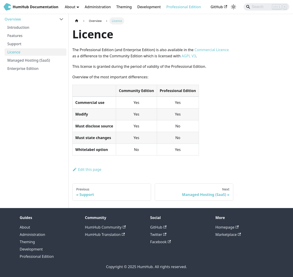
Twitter (158, 234)
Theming (124, 6)
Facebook (160, 241)
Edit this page (86, 169)
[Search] (266, 7)
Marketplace (228, 234)
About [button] (70, 6)
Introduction (18, 27)
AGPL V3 (189, 55)
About (25, 227)
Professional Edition (183, 6)
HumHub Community (105, 227)
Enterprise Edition (23, 68)
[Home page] (76, 20)
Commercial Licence (212, 49)
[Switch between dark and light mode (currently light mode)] (233, 7)
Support (14, 43)
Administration (98, 6)
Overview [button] (13, 19)
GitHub (219, 6)
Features (14, 35)
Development (149, 6)
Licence (13, 52)
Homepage (227, 227)
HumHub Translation (105, 234)
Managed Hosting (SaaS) (28, 60)
